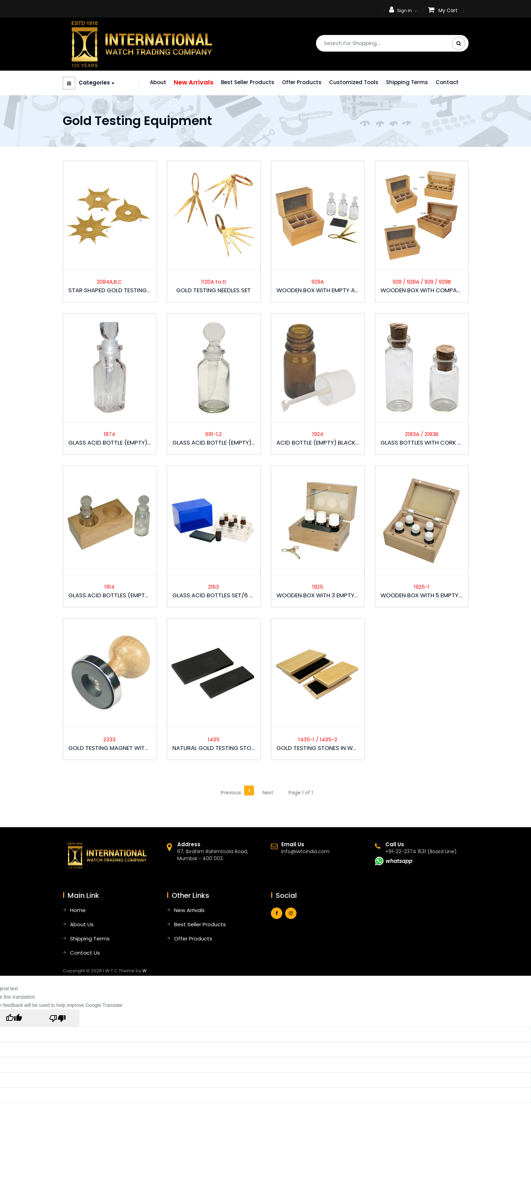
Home (78, 910)
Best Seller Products (247, 82)
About (158, 82)
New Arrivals (193, 82)
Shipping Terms (407, 82)
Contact (447, 82)
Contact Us (85, 952)
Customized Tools (353, 82)
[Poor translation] (57, 1018)
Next (268, 792)
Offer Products (302, 82)
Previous (231, 792)
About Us (82, 924)
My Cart (447, 10)
